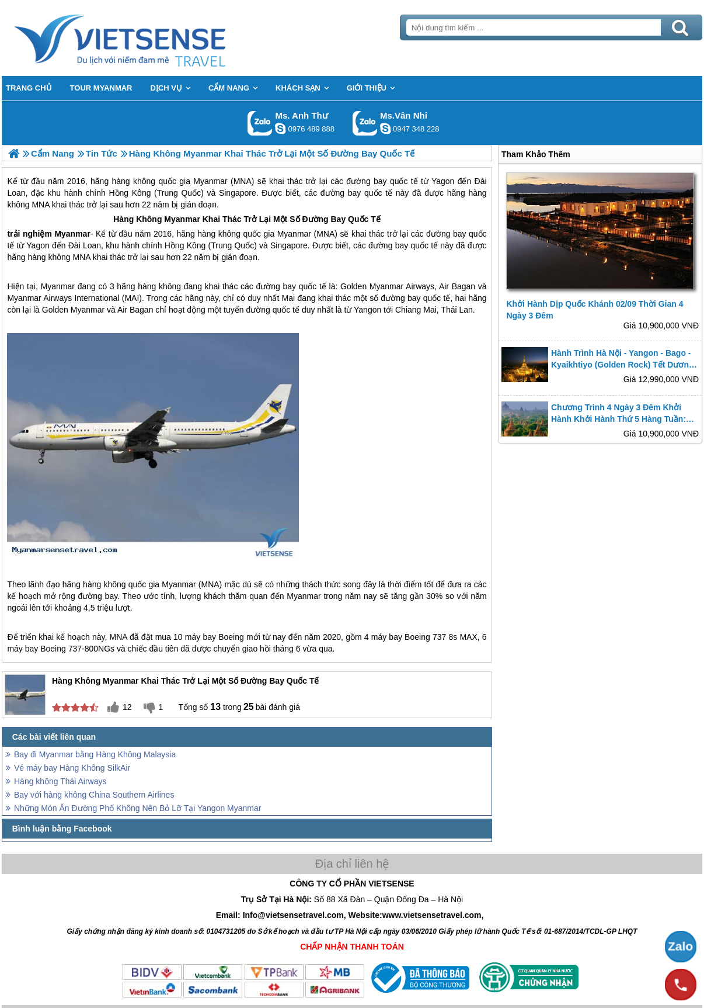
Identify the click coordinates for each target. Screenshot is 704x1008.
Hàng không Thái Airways (60, 781)
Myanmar (182, 219)
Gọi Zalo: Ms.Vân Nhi (365, 123)
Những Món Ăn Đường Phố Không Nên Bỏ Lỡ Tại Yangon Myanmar (137, 808)
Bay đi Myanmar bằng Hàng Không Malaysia (95, 754)
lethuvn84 (280, 128)
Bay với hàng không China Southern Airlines (94, 794)
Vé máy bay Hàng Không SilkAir (72, 768)
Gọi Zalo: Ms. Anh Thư (260, 123)
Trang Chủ (149, 38)
